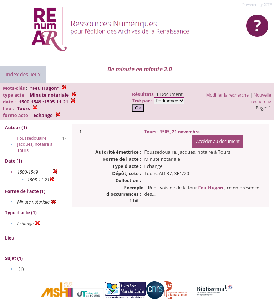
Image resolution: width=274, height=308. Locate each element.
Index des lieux (23, 74)
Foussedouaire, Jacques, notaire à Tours (34, 144)
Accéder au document (217, 141)
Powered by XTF (257, 4)
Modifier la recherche (227, 95)
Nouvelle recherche (261, 98)
